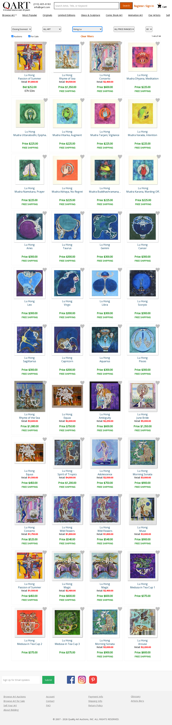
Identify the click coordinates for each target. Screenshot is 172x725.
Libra (105, 304)
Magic (67, 587)
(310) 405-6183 (42, 4)
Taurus (67, 248)
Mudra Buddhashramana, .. (105, 191)
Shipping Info (95, 701)
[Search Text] (86, 6)
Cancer (142, 248)
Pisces (142, 361)
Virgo (67, 304)
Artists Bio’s (137, 700)
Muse (142, 531)
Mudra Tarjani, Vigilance (104, 135)
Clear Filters (87, 36)
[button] (9, 15)
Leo (29, 304)
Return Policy (95, 705)
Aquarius (105, 361)
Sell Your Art (10, 705)
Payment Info (95, 696)
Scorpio (142, 304)
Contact (50, 701)
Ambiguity (105, 418)
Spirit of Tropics (67, 474)
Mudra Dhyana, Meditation (143, 78)
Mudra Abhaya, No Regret (67, 191)
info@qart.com (42, 7)
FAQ (48, 705)
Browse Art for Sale (14, 701)
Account (50, 696)
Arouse (142, 644)
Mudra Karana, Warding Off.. (143, 191)
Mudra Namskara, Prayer (30, 191)
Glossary (136, 696)
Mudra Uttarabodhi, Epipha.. (30, 135)
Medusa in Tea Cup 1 (142, 587)
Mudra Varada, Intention (142, 135)
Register (139, 6)
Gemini (105, 248)
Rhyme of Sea (67, 78)
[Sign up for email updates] (21, 680)
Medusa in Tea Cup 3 (67, 644)
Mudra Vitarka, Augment (67, 135)
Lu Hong (29, 75)
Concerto (104, 78)
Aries (30, 248)
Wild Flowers (67, 531)
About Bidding (11, 709)
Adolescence (105, 474)
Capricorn (67, 361)
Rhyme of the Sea (29, 418)
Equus (67, 418)
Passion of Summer (29, 78)
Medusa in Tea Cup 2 (29, 644)
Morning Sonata (142, 474)
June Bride (142, 418)
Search (126, 5)
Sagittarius (29, 361)
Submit (48, 679)
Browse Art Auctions (14, 696)
